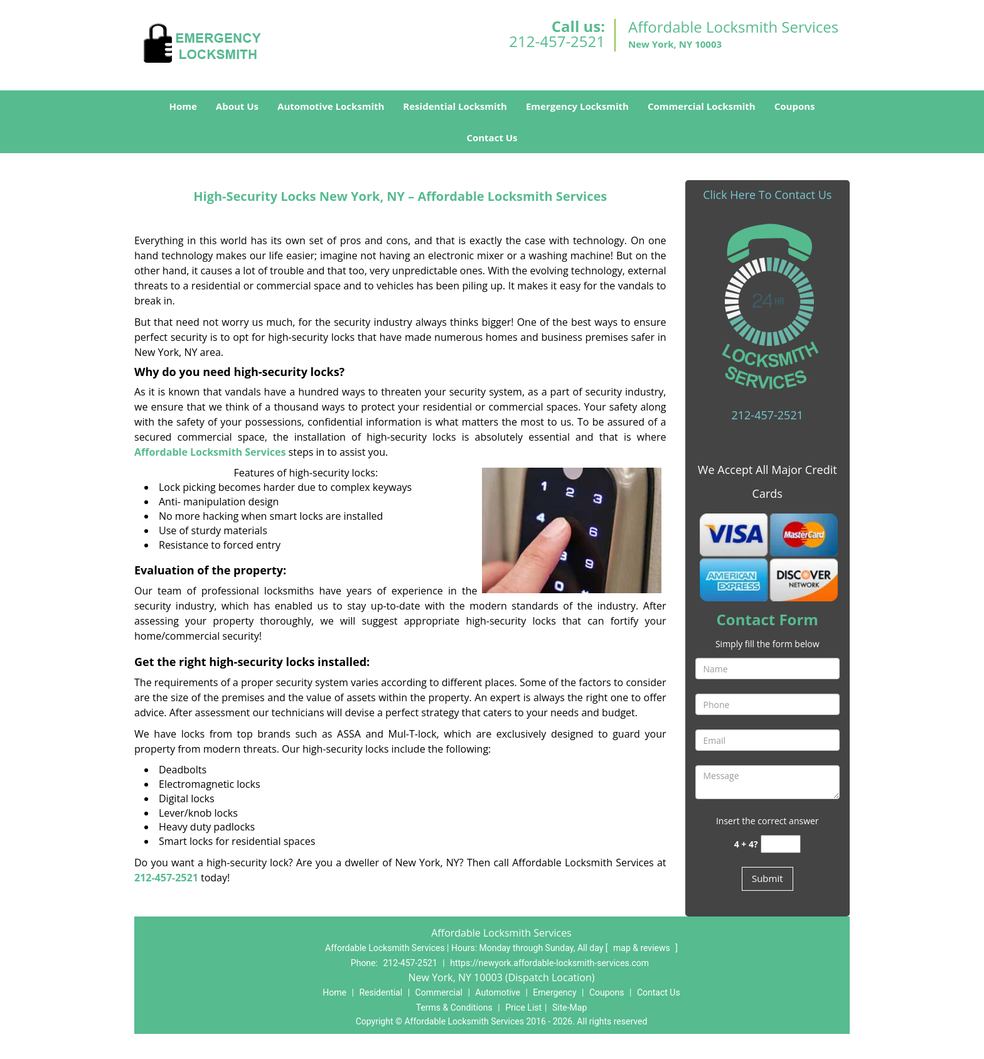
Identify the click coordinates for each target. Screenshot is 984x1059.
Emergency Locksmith (577, 106)
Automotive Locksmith (330, 106)
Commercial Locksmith (702, 106)
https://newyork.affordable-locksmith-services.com (549, 963)
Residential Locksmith (455, 106)
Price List (523, 1008)
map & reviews (642, 948)
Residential (380, 992)
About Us (237, 106)
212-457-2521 (557, 41)
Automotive (497, 992)
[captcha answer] (781, 844)
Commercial (439, 992)
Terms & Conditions (454, 1008)
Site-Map (569, 1008)
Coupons (794, 106)
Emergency (554, 992)
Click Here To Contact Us (767, 194)
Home (182, 106)
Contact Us (491, 137)
